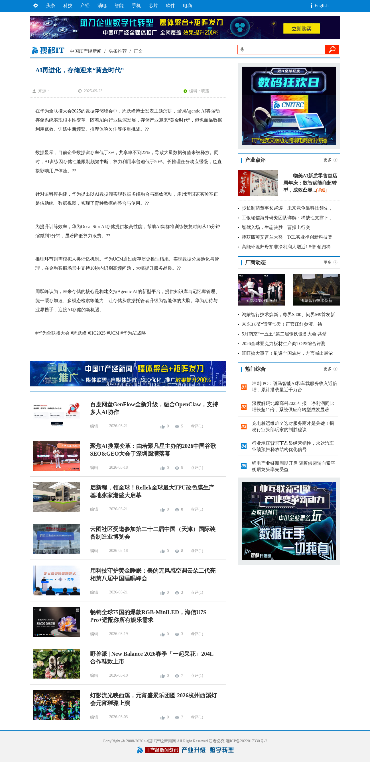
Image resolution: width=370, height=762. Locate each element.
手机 (136, 5)
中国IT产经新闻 (85, 51)
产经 (85, 5)
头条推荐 (118, 51)
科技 (67, 5)
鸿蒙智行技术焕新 (316, 300)
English (322, 5)
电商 (187, 5)
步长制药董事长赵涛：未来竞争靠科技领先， (287, 208)
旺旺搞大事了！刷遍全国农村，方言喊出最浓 (287, 353)
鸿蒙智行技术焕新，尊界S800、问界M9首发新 (288, 314)
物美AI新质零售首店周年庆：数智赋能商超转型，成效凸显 (310, 183)
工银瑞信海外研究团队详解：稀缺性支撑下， (287, 217)
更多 (328, 160)
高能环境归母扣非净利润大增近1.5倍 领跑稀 (286, 246)
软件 (170, 5)
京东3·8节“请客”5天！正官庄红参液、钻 (282, 324)
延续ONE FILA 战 (261, 300)
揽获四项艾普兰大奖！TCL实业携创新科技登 (287, 237)
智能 (119, 5)
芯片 (153, 5)
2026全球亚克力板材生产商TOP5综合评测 (284, 343)
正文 (138, 51)
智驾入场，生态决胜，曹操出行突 (276, 227)
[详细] (321, 190)
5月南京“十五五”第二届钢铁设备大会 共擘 (284, 333)
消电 (102, 5)
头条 (50, 5)
